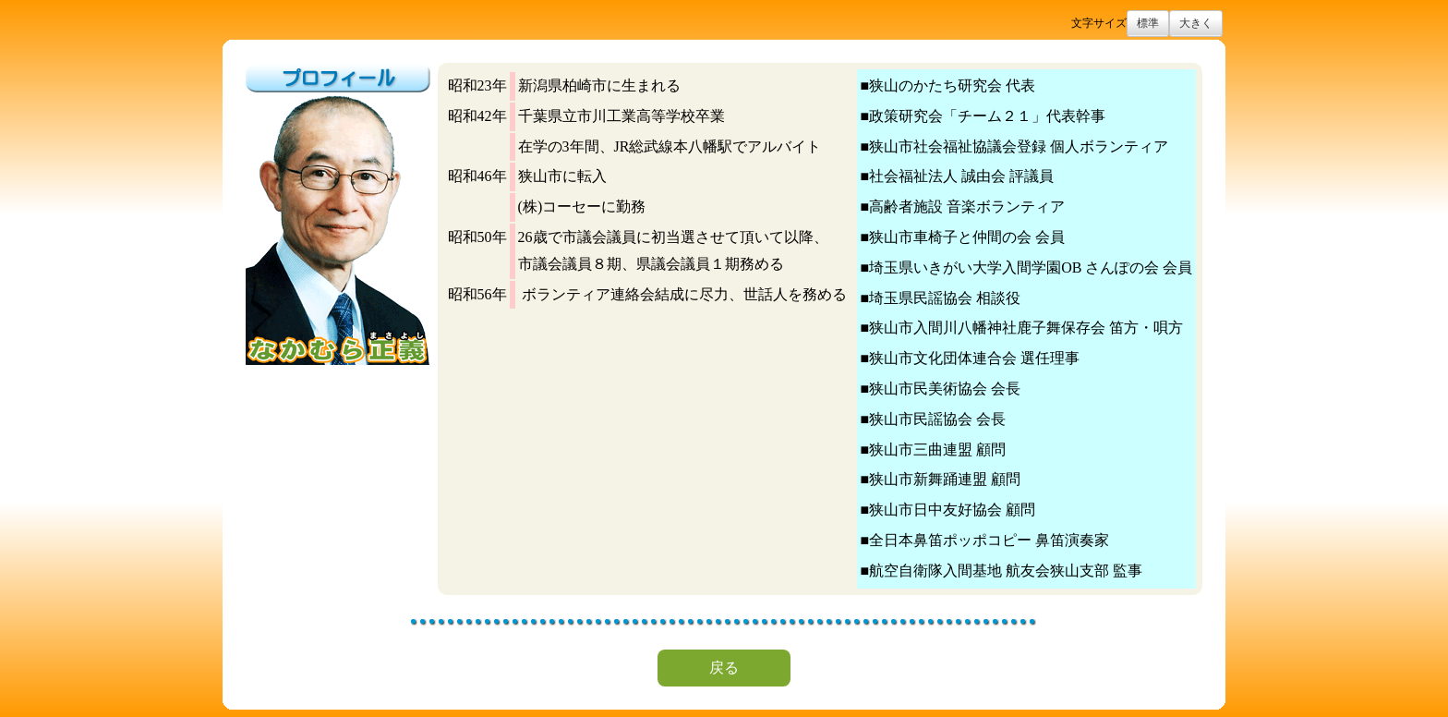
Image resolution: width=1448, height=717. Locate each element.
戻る (724, 667)
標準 (1148, 23)
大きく (1196, 23)
